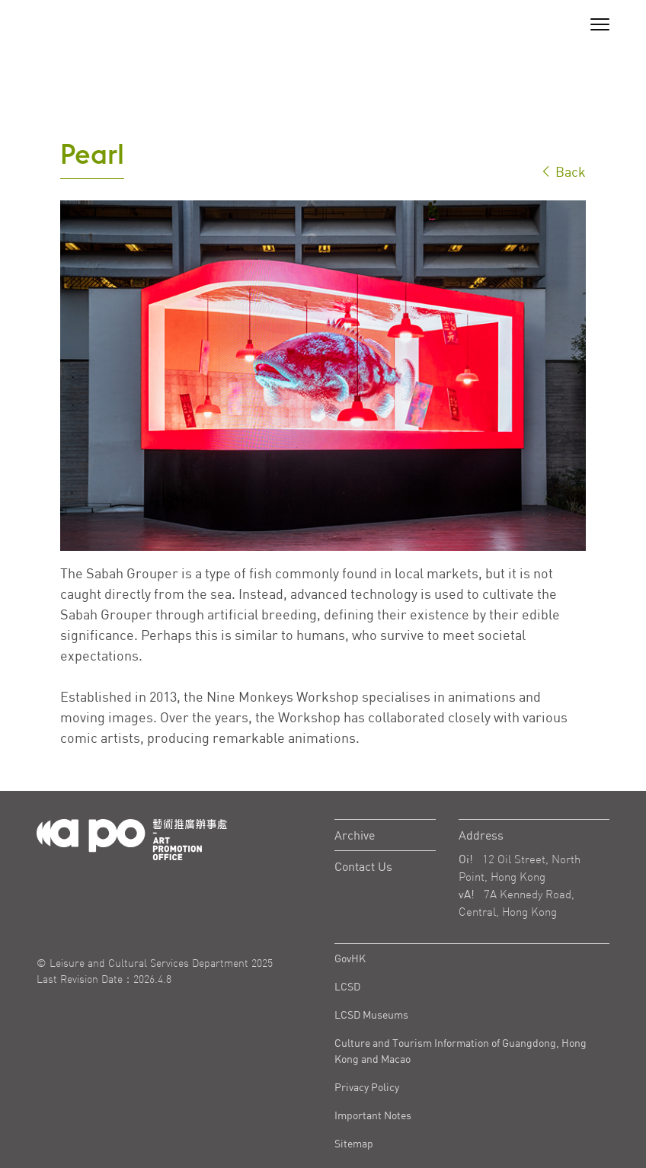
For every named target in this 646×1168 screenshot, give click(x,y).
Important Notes (372, 1115)
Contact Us (363, 866)
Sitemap (353, 1143)
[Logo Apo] (132, 838)
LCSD (347, 986)
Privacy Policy (366, 1086)
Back (563, 171)
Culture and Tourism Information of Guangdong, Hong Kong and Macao (460, 1050)
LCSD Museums (371, 1014)
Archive (354, 835)
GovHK (350, 958)
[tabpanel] (323, 375)
